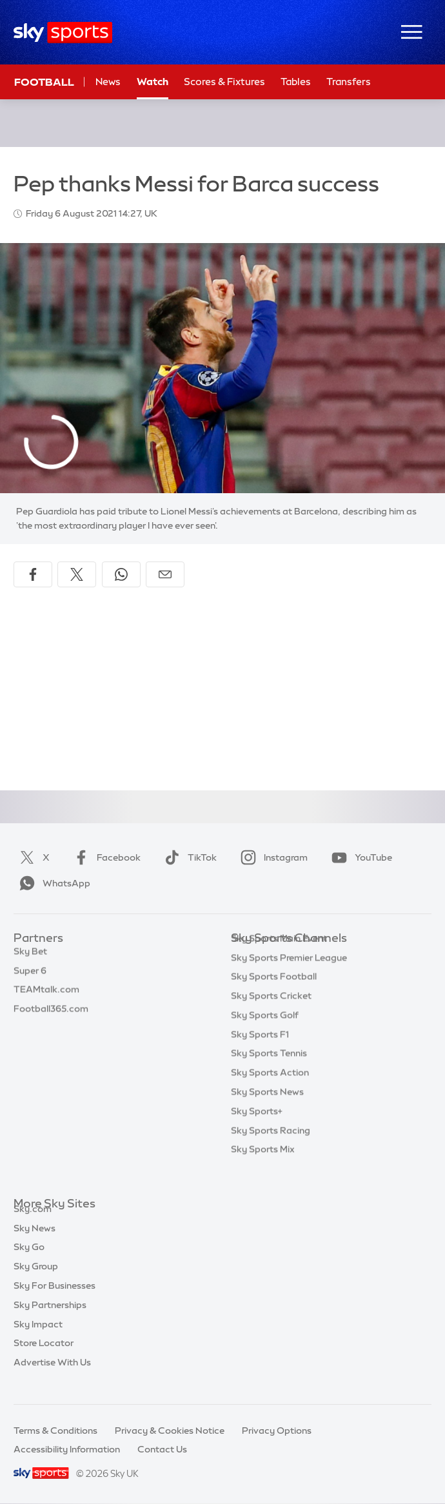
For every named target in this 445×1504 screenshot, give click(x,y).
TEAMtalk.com (46, 996)
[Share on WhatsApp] (121, 574)
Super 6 (30, 977)
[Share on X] (76, 574)
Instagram (271, 857)
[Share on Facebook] (33, 574)
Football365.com (51, 1015)
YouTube (359, 857)
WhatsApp (52, 883)
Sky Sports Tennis (269, 1072)
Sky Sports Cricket (271, 1015)
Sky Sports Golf (265, 1034)
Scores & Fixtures (224, 81)
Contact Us (162, 1449)
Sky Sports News (267, 1111)
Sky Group (36, 1280)
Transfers (348, 81)
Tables (296, 81)
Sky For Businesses (54, 1300)
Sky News (34, 1242)
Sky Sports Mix (263, 1168)
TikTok (188, 857)
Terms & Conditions (55, 1430)
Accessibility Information (67, 1449)
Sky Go (29, 1261)
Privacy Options (277, 1430)
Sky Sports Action (270, 1092)
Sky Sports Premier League (289, 977)
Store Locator (44, 1357)
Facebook (104, 857)
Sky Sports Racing (270, 1150)
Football (44, 82)
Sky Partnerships (50, 1319)
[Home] (63, 32)
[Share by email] (165, 574)
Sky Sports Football (274, 996)
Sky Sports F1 (260, 1054)
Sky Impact (38, 1338)
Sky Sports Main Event (279, 957)
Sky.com (33, 1223)
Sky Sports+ (256, 1130)
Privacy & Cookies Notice (169, 1430)
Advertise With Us (52, 1377)
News (108, 81)
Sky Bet (30, 957)
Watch (152, 81)
